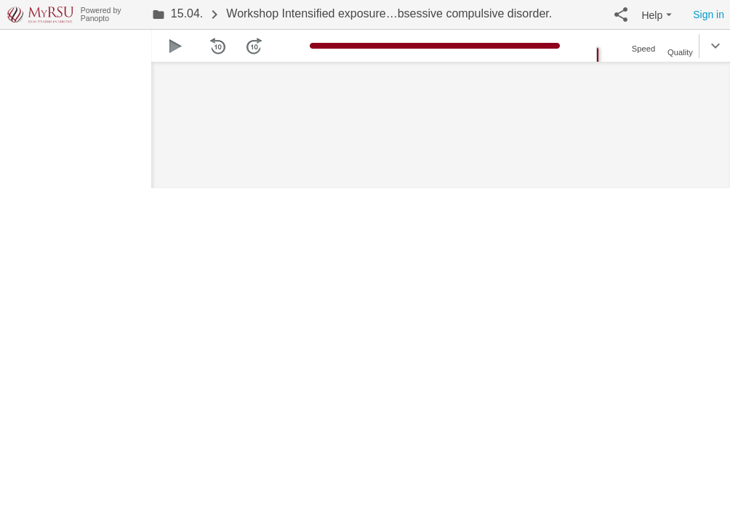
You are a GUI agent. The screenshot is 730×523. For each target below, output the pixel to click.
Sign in (708, 14)
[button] (620, 14)
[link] (177, 14)
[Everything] (40, 13)
